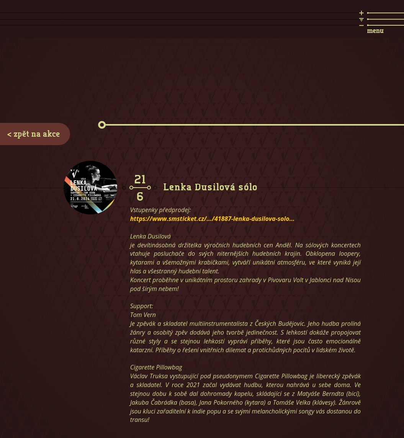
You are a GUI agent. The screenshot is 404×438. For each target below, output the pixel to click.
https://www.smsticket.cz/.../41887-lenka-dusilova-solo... (212, 218)
